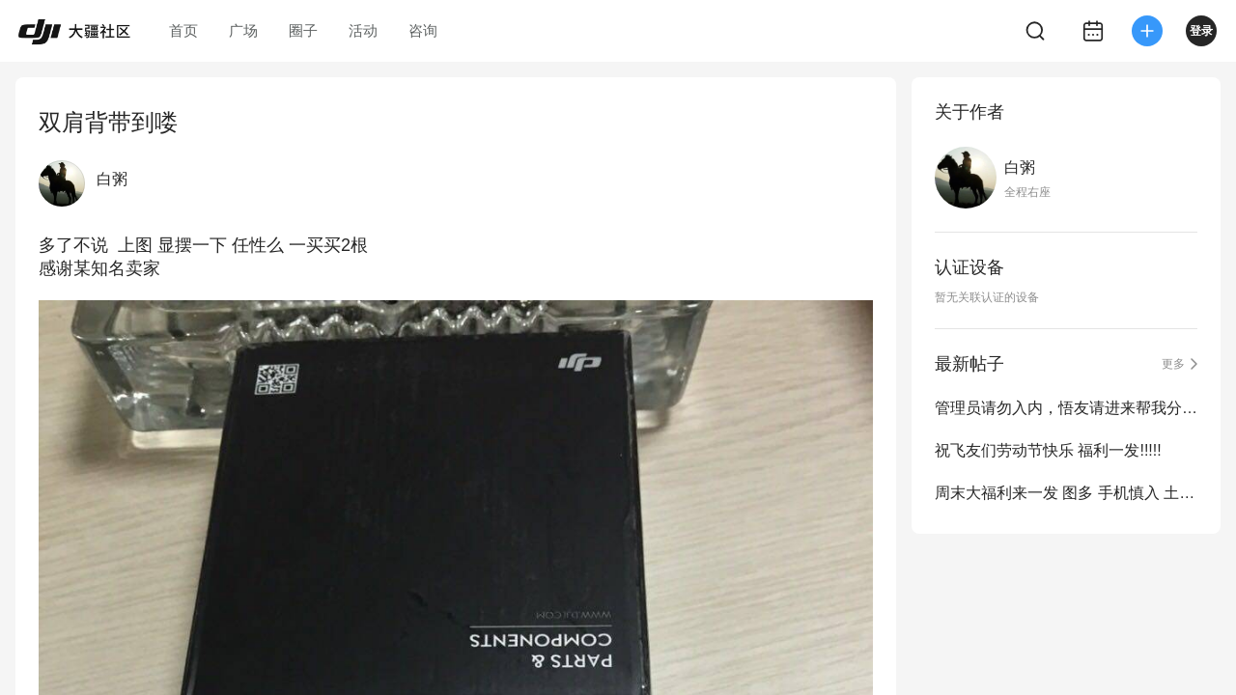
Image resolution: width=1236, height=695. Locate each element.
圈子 (303, 30)
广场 (243, 30)
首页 (183, 30)
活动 (363, 30)
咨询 (422, 30)
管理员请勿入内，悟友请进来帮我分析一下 (1066, 408)
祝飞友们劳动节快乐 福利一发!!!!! (1048, 450)
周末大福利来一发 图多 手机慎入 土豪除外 (1066, 493)
